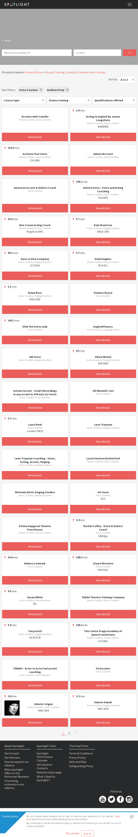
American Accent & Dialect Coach (35, 187)
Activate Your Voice (35, 154)
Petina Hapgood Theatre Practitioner (35, 527)
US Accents (103, 668)
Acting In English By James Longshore (103, 118)
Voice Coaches (97, 72)
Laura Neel (35, 424)
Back (6, 40)
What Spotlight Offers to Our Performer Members (16, 773)
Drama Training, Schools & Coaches (67, 72)
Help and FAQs (77, 762)
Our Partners (12, 757)
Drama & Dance (34, 72)
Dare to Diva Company (35, 259)
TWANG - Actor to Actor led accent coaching (35, 670)
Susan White (35, 597)
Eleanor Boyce (103, 292)
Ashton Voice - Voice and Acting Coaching (103, 189)
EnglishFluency (103, 326)
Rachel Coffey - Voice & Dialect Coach (103, 527)
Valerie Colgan (43, 704)
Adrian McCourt (103, 154)
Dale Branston (103, 225)
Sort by (113, 79)
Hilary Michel (103, 357)
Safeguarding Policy (81, 766)
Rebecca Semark (35, 563)
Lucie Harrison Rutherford (103, 458)
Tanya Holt (35, 631)
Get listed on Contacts (44, 766)
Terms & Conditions (81, 753)
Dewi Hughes (103, 259)
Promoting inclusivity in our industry (14, 784)
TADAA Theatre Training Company (103, 597)
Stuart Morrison (103, 563)
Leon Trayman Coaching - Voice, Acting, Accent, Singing (34, 460)
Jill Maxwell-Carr (103, 390)
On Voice (103, 492)
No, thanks (72, 833)
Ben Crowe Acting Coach (35, 225)
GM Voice (35, 357)
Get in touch (11, 753)
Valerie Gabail (103, 702)
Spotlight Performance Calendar (45, 757)
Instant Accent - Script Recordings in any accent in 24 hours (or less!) (35, 392)
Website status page (49, 772)
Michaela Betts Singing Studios (35, 492)
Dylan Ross (35, 292)
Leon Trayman (103, 424)
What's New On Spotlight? (46, 778)
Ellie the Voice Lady (35, 326)
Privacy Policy (77, 757)
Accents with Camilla (35, 116)
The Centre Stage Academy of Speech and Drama (103, 632)
